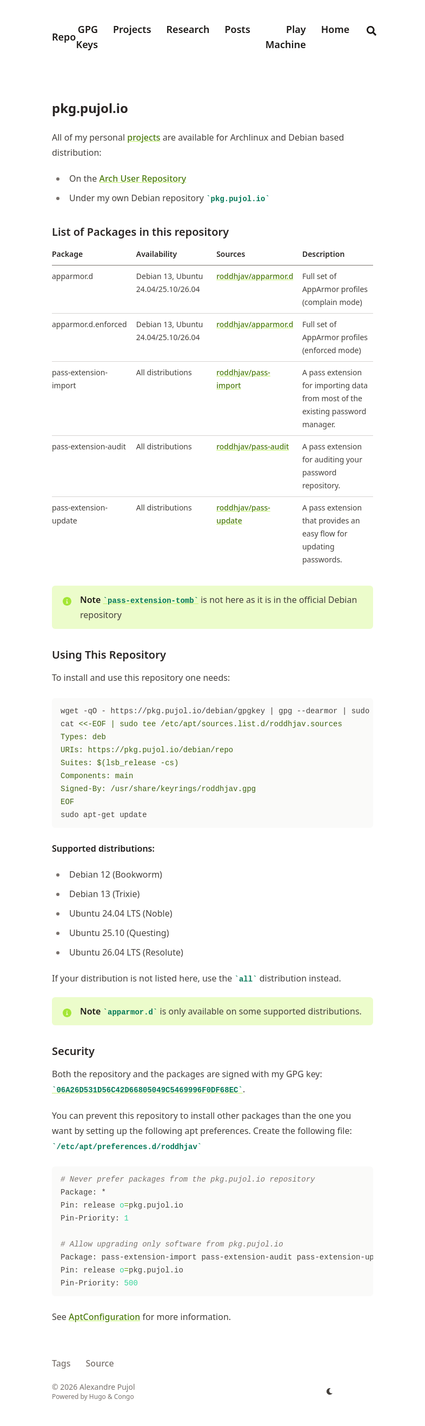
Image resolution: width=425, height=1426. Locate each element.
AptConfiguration (104, 1317)
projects (143, 137)
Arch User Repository (142, 178)
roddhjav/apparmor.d (254, 276)
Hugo (97, 1396)
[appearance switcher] (330, 1391)
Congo (124, 1396)
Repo (64, 36)
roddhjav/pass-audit (252, 446)
